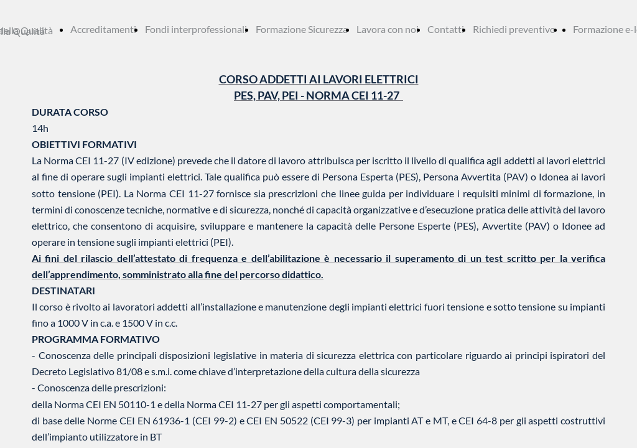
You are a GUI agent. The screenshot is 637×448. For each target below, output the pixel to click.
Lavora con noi (387, 29)
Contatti (445, 29)
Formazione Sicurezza (302, 29)
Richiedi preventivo (514, 29)
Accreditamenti (103, 29)
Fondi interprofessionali (196, 29)
